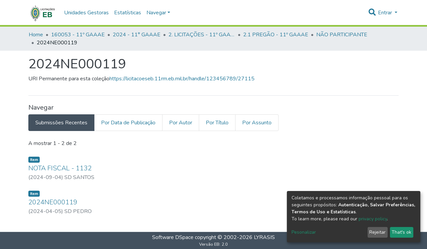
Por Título (217, 122)
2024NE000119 (52, 202)
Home (36, 34)
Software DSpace (172, 237)
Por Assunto (257, 122)
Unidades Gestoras (86, 12)
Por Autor (180, 122)
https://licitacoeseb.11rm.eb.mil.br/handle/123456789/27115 (182, 78)
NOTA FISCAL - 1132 (60, 168)
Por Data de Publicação (128, 122)
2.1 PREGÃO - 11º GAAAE (275, 34)
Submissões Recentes (61, 122)
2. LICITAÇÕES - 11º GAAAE (201, 34)
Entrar (385, 12)
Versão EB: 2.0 (213, 244)
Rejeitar (377, 232)
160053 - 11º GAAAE (78, 34)
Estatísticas (127, 12)
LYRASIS (264, 237)
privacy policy (373, 219)
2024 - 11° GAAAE (136, 34)
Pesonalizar (304, 232)
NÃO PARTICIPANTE (341, 34)
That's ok (401, 232)
